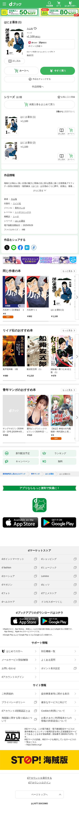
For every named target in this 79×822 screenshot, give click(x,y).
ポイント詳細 (34, 46)
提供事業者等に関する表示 (55, 693)
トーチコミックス (23, 212)
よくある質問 (48, 659)
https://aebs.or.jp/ (34, 744)
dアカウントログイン (13, 677)
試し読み (17, 61)
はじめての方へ (12, 651)
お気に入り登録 (68, 97)
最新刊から (70, 112)
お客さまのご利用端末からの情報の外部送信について (56, 719)
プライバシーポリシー (13, 702)
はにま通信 (20, 221)
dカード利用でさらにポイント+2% (40, 52)
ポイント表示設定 (50, 668)
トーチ (16, 216)
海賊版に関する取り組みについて (17, 719)
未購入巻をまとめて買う (42, 104)
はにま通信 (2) (27, 142)
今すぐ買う (60, 70)
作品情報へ (38, 86)
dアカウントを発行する (39, 778)
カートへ (24, 70)
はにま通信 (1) (27, 117)
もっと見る (67, 271)
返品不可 (30, 55)
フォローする (35, 28)
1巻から (59, 112)
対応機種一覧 (48, 651)
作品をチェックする (42, 79)
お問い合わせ (9, 668)
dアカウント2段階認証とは (16, 710)
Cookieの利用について (53, 710)
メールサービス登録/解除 (15, 659)
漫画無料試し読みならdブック (14, 474)
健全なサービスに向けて (54, 702)
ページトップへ (39, 794)
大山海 (30, 29)
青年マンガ (20, 208)
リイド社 (17, 203)
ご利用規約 (7, 693)
